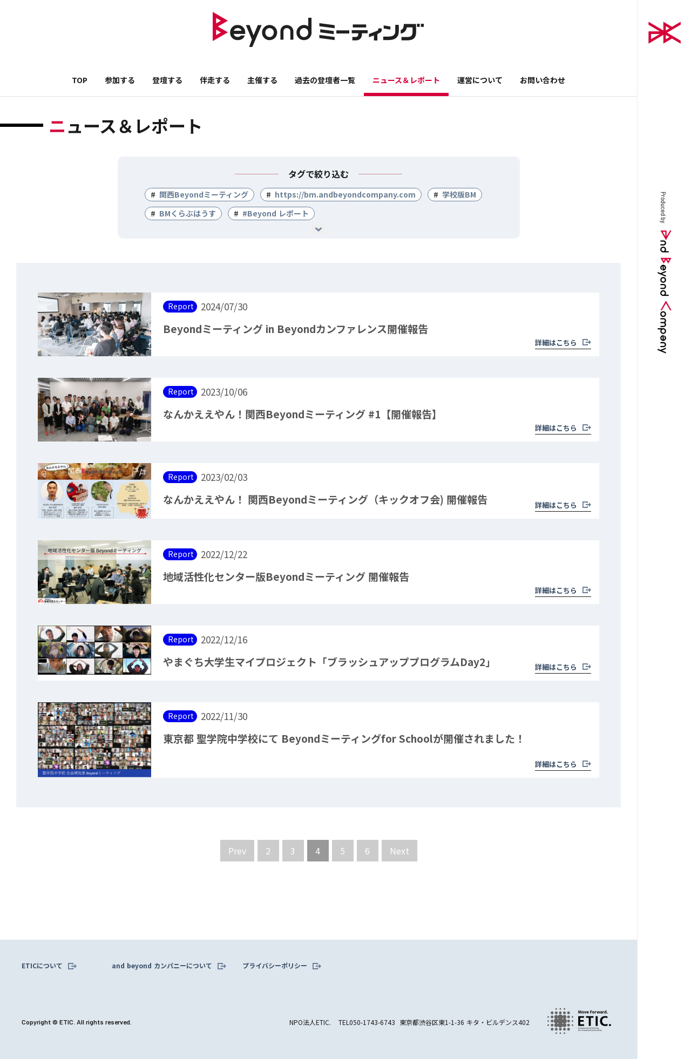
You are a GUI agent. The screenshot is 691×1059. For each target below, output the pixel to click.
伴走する (215, 79)
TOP (79, 79)
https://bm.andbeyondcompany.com (345, 194)
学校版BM (459, 194)
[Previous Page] (237, 850)
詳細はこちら (556, 342)
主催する (262, 79)
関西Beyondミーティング (203, 194)
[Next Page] (399, 850)
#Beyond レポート (275, 213)
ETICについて (42, 965)
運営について (480, 79)
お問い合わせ (542, 79)
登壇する (167, 79)
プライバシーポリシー (274, 965)
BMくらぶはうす (187, 213)
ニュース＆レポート (406, 79)
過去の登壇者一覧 (325, 79)
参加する (120, 79)
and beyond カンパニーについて (162, 965)
